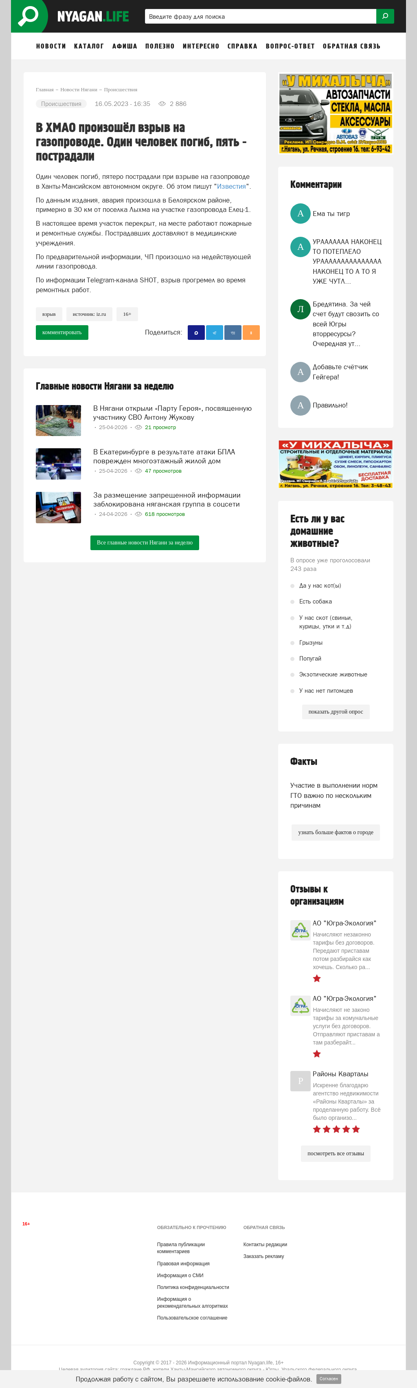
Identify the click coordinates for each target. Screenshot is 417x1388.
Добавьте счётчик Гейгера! (340, 372)
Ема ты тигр (331, 213)
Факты (303, 762)
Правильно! (330, 405)
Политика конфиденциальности (193, 1287)
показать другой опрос (336, 712)
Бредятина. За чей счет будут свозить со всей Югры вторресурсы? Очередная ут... (346, 324)
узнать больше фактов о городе (335, 832)
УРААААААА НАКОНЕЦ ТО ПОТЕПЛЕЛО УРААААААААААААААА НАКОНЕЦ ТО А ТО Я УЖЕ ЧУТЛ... (347, 261)
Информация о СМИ (180, 1275)
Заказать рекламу (264, 1256)
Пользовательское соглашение (192, 1318)
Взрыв (49, 314)
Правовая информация (183, 1264)
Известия (231, 186)
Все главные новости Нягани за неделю (145, 543)
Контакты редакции (265, 1244)
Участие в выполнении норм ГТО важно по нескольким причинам (333, 795)
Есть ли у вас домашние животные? (317, 531)
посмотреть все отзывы (335, 1153)
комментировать (62, 332)
